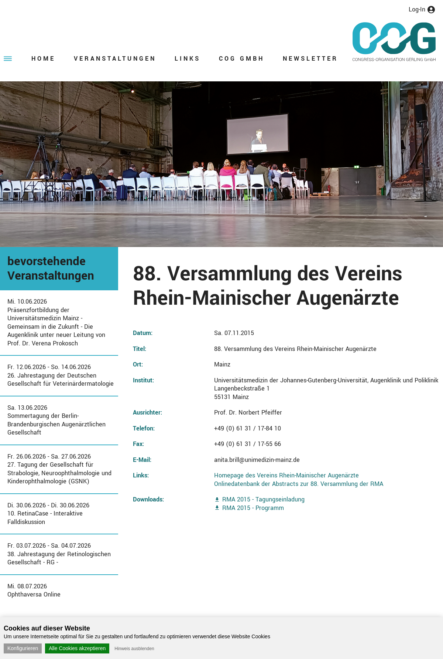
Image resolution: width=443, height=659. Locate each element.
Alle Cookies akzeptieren (77, 648)
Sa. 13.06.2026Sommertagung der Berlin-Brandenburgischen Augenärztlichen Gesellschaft (56, 420)
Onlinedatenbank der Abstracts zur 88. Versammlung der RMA (298, 484)
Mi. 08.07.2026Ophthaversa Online (34, 590)
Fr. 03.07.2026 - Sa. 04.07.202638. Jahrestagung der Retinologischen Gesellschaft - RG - (59, 554)
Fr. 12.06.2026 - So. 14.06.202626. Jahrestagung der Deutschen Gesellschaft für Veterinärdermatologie (60, 375)
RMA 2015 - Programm (253, 508)
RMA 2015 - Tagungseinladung (263, 499)
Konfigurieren (22, 648)
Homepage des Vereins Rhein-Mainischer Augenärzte (286, 475)
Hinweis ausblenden (134, 648)
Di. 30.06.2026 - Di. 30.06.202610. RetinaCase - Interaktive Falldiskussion (48, 513)
